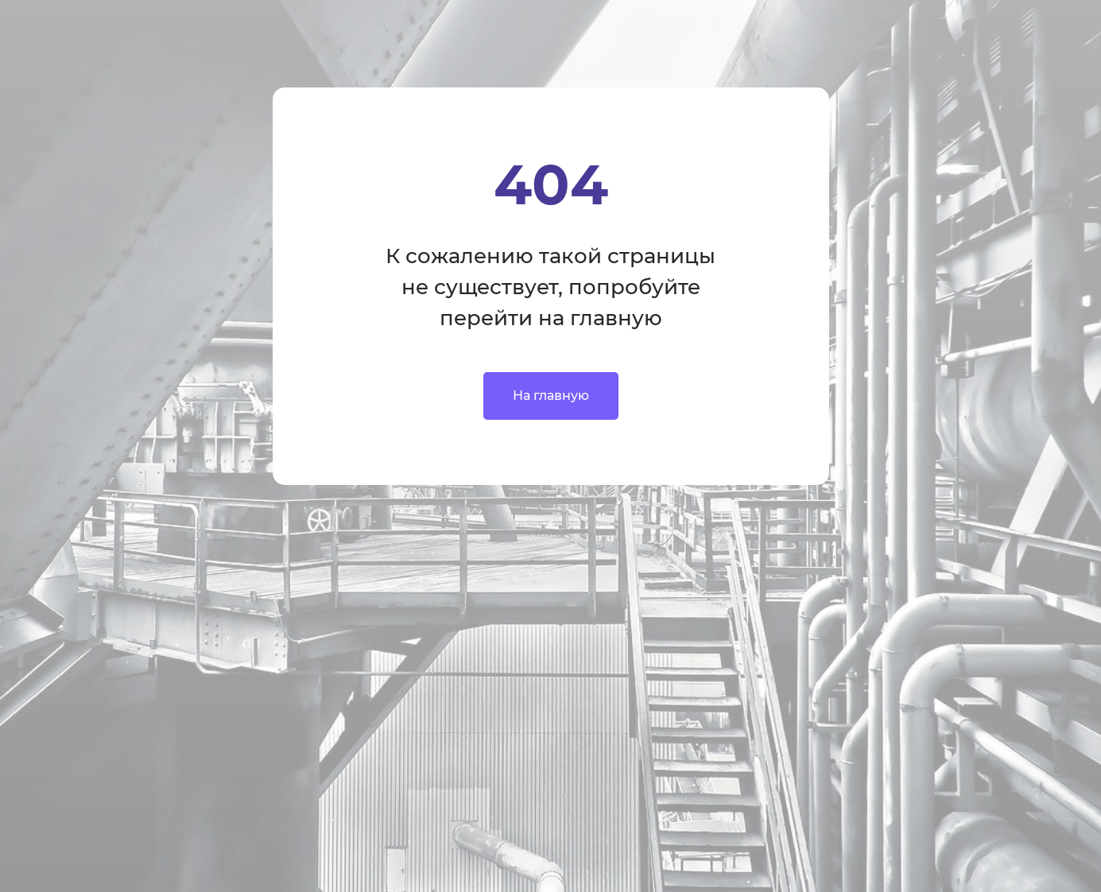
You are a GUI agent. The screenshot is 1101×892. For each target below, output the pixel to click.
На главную (551, 395)
